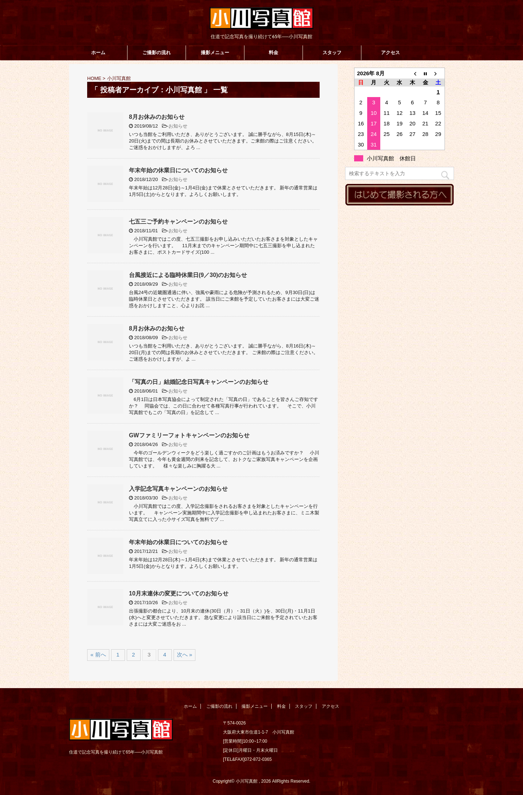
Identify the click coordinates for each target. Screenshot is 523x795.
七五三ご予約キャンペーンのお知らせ (178, 221)
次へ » (184, 654)
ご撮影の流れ (156, 52)
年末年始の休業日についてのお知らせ (178, 170)
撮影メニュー (215, 52)
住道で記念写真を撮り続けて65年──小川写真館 (116, 752)
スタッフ (332, 52)
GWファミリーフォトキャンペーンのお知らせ (189, 435)
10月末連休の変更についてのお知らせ (178, 593)
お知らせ (178, 126)
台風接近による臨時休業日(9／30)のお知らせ (188, 275)
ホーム (98, 52)
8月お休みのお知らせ (157, 117)
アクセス (390, 52)
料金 (273, 52)
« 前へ (98, 654)
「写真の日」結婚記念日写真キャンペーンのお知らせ (198, 382)
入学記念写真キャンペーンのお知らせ (178, 489)
